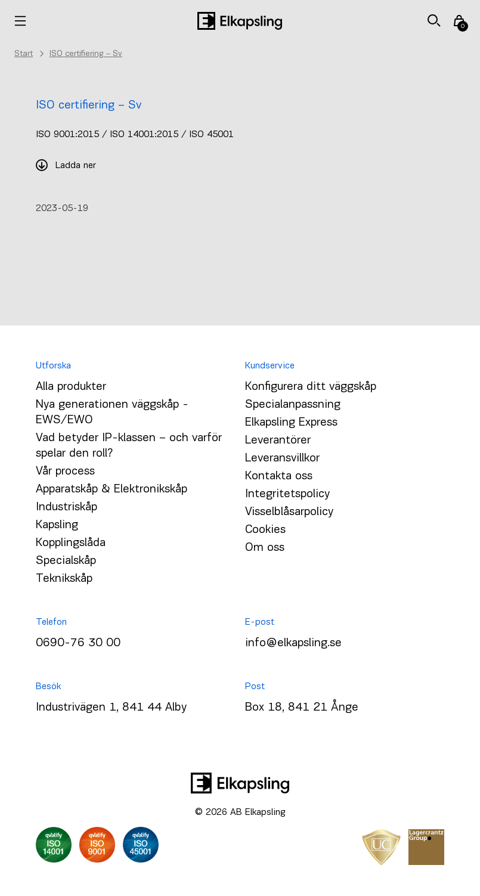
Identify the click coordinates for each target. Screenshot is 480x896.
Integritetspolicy (287, 494)
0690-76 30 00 (78, 643)
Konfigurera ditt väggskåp (310, 387)
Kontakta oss (278, 476)
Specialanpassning (292, 405)
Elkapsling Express (291, 423)
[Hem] (239, 21)
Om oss (264, 548)
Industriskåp (66, 507)
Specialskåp (66, 561)
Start (23, 53)
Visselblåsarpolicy (289, 512)
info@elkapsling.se (293, 643)
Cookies (265, 530)
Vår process (65, 472)
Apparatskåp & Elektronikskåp (111, 489)
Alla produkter (71, 387)
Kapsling (57, 525)
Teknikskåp (64, 579)
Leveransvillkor (282, 458)
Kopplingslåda (71, 543)
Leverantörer (278, 441)
